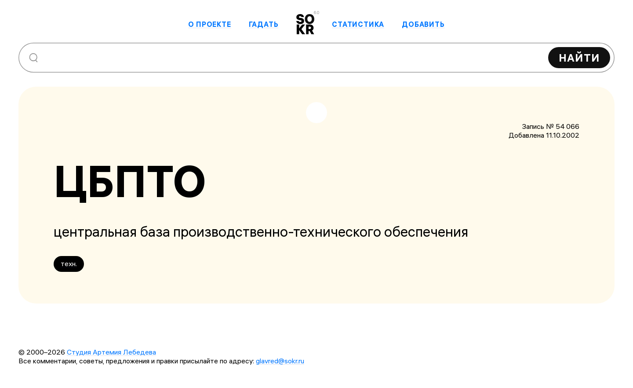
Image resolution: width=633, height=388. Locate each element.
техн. (69, 263)
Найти (579, 57)
